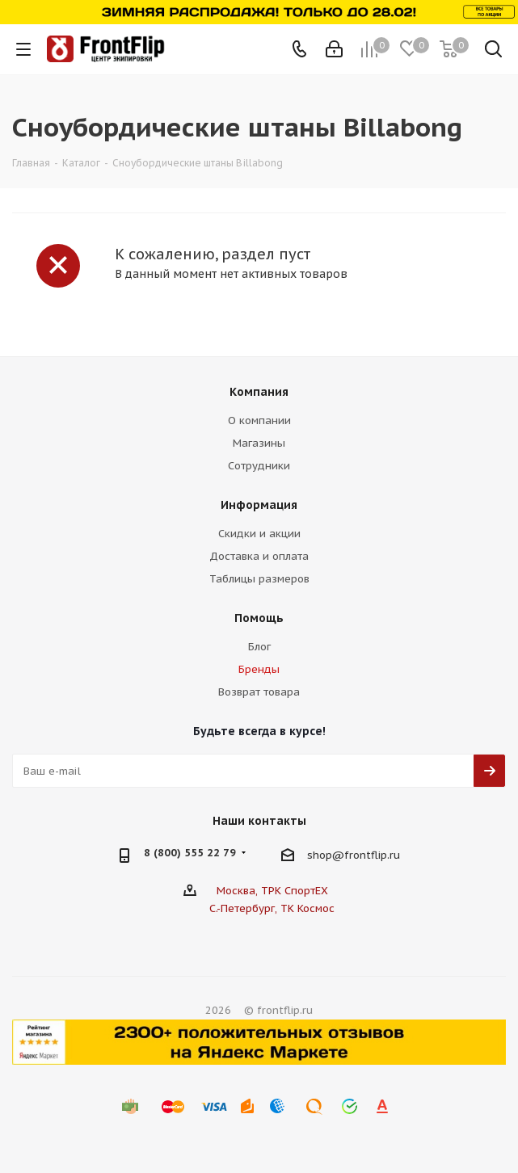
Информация (259, 505)
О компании (259, 420)
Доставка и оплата (259, 556)
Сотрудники (259, 466)
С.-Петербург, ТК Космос (272, 908)
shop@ (325, 855)
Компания (259, 392)
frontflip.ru (372, 855)
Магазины (259, 443)
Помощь (259, 618)
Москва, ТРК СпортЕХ (272, 891)
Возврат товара (259, 692)
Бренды (259, 669)
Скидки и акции (259, 533)
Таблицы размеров (259, 579)
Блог (259, 647)
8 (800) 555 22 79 (190, 853)
